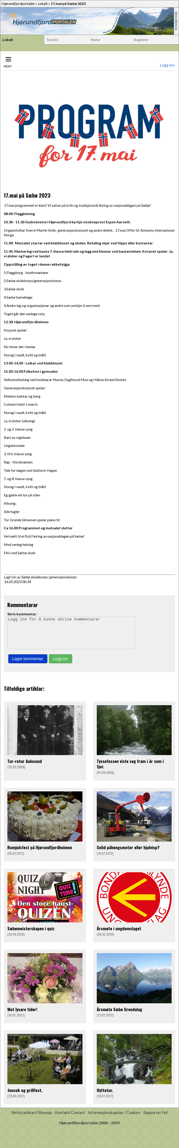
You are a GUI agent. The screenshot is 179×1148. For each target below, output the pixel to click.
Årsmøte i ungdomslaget (119, 935)
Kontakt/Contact (70, 1118)
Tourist (52, 39)
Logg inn (167, 65)
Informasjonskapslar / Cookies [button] (114, 1118)
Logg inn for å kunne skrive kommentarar (73, 635)
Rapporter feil (155, 1118)
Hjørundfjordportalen (18, 3)
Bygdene (141, 39)
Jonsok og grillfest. (24, 1096)
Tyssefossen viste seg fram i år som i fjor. (130, 770)
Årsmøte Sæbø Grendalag (119, 1015)
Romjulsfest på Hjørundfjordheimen (39, 854)
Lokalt (43, 3)
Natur (96, 39)
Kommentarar (22, 605)
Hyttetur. (105, 1096)
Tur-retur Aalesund (24, 767)
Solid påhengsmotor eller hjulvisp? (128, 854)
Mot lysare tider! (22, 1015)
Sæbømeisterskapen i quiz (31, 935)
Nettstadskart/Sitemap (31, 1118)
